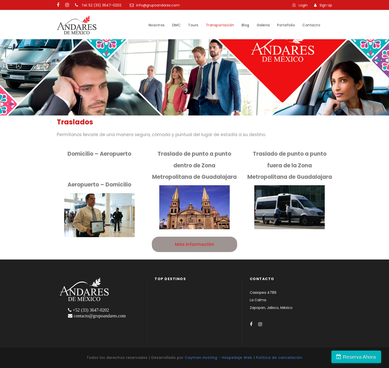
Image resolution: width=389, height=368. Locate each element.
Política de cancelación (279, 357)
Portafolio (286, 25)
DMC (176, 25)
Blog (245, 25)
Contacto (311, 25)
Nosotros (157, 25)
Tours (193, 25)
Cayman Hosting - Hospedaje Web (218, 357)
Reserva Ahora (362, 357)
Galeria (263, 25)
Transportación (220, 25)
